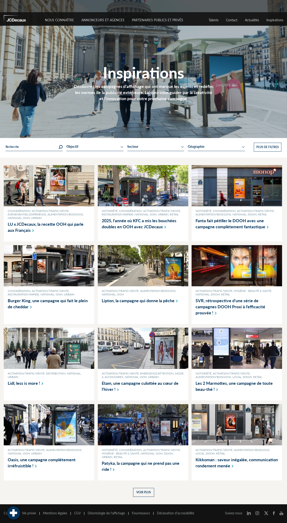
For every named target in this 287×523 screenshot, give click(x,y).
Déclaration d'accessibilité (175, 513)
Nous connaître (59, 20)
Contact (231, 20)
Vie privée (29, 513)
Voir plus (143, 492)
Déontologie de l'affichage (106, 513)
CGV (77, 513)
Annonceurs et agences (102, 20)
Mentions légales (55, 513)
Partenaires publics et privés (157, 20)
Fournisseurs (141, 513)
